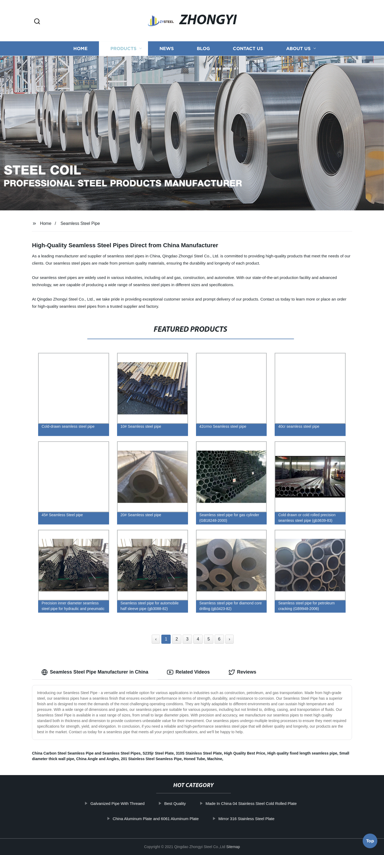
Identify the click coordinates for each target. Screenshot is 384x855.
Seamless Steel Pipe (80, 223)
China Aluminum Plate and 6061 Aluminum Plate (170, 818)
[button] (37, 22)
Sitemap (233, 847)
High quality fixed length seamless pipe (302, 753)
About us (298, 48)
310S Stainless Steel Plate (199, 753)
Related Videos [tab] (188, 672)
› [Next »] (229, 639)
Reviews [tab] (242, 672)
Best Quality (190, 803)
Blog (203, 48)
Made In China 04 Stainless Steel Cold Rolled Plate (265, 803)
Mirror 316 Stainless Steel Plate (261, 818)
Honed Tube (194, 759)
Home (80, 48)
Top (370, 840)
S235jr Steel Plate (158, 753)
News (166, 48)
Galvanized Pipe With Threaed (132, 803)
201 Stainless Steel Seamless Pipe (151, 759)
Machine (214, 759)
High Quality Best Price (244, 753)
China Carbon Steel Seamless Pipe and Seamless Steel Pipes (86, 753)
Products (123, 48)
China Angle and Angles (97, 759)
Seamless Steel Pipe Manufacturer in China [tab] (94, 672)
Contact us (248, 48)
